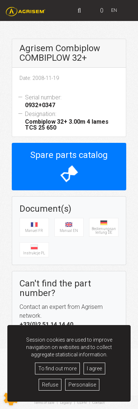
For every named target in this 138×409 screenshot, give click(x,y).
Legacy (66, 403)
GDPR (82, 403)
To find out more (57, 368)
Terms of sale (44, 403)
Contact (98, 403)
